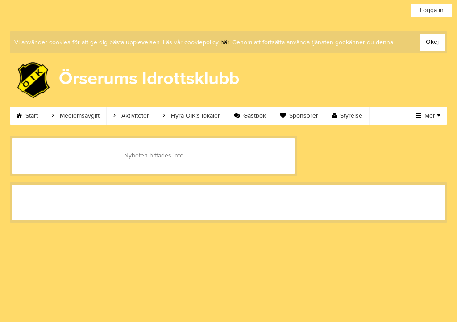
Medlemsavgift (76, 116)
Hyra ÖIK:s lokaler (191, 116)
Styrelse (347, 116)
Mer (428, 116)
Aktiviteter (131, 116)
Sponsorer (299, 116)
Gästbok (250, 116)
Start (27, 116)
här (224, 42)
